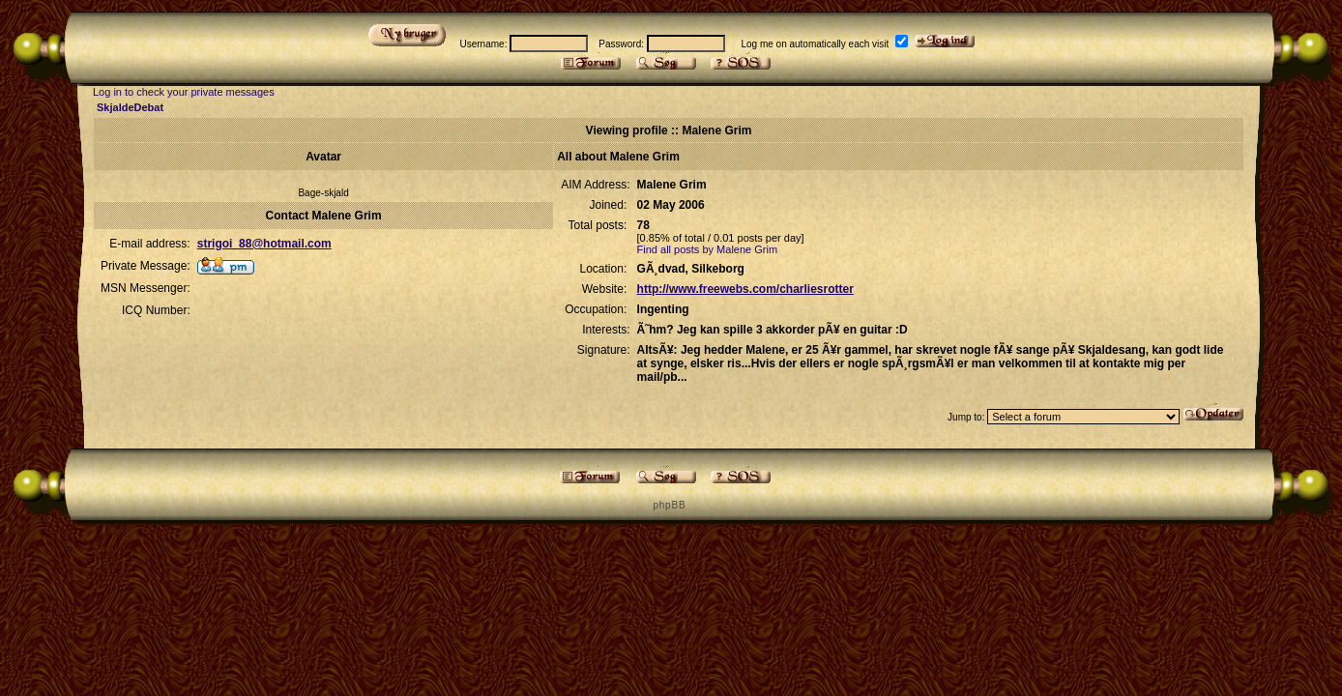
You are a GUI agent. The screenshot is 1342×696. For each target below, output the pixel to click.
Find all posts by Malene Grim (707, 249)
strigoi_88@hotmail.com (264, 243)
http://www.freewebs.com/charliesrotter (745, 289)
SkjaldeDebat (130, 107)
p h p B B (668, 505)
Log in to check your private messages (184, 92)
